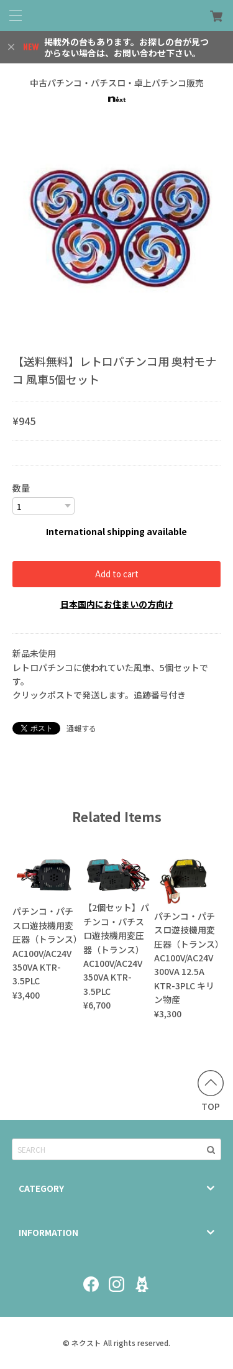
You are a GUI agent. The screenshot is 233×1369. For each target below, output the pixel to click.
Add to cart (117, 574)
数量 (21, 488)
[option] (116, 230)
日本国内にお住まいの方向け (116, 604)
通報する (81, 728)
